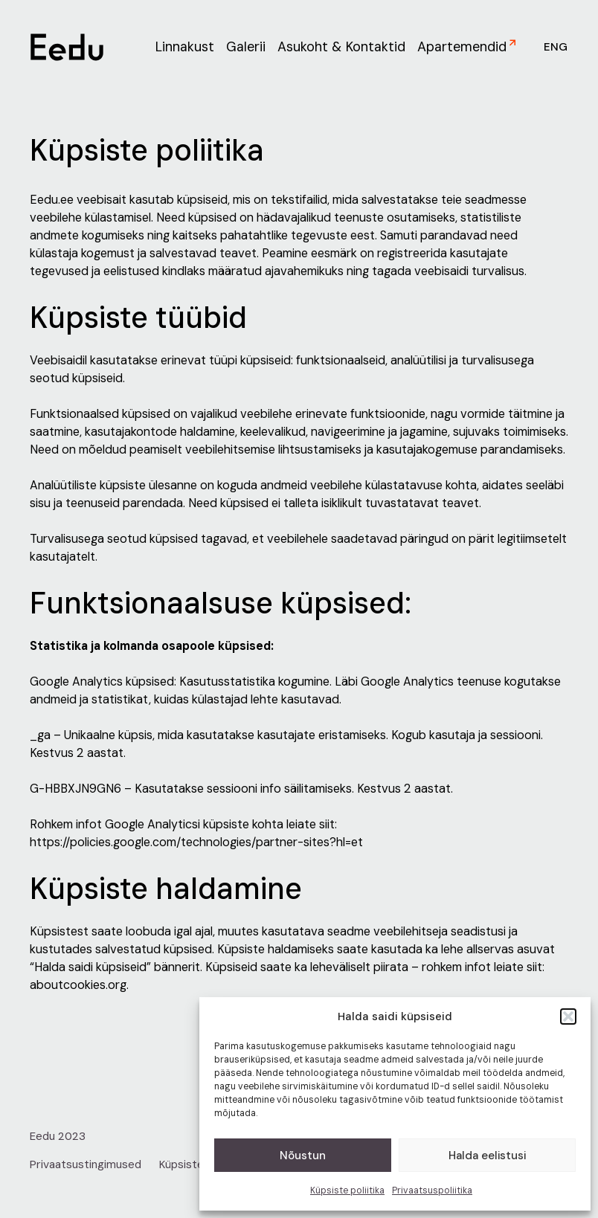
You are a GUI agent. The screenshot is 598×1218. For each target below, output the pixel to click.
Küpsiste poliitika (347, 1190)
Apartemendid (462, 47)
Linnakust (184, 47)
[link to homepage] (67, 47)
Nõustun (303, 1155)
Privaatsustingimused (85, 1164)
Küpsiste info (192, 1164)
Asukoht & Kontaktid (341, 47)
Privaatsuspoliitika (432, 1190)
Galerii (246, 47)
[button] (568, 1016)
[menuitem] (552, 47)
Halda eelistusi (487, 1155)
